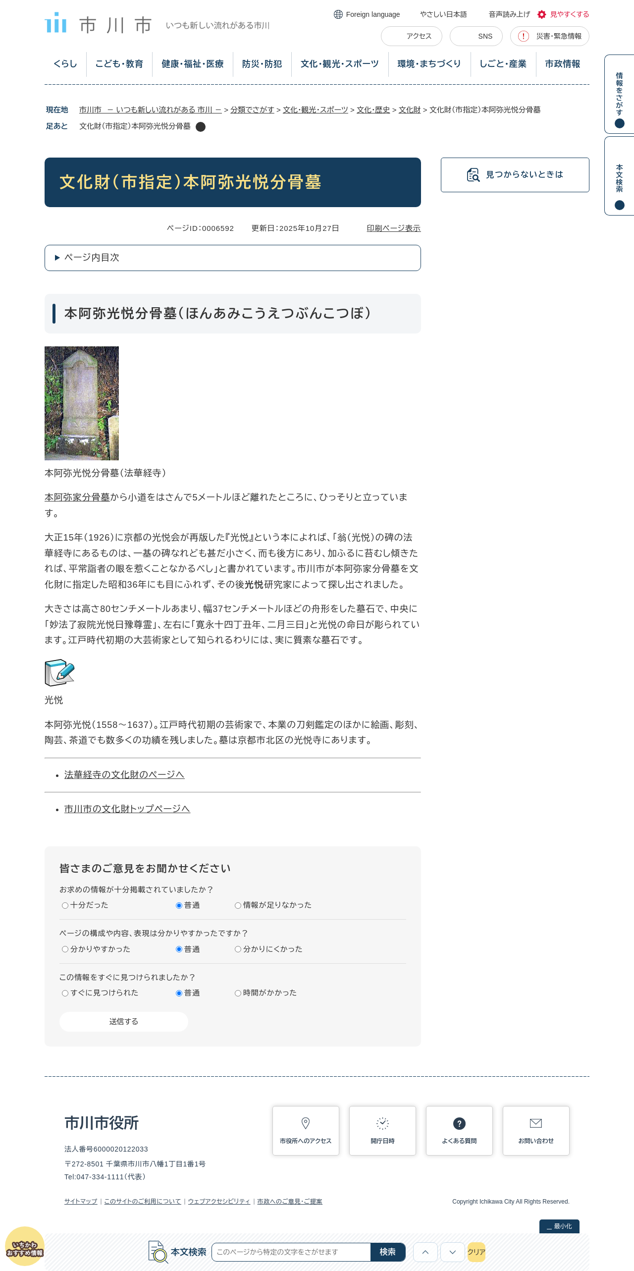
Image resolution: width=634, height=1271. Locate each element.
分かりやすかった (100, 949)
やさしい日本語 (443, 14)
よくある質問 (459, 1141)
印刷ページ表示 (394, 228)
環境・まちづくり (429, 64)
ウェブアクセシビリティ (219, 1201)
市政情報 (563, 64)
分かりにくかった (273, 949)
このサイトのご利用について (143, 1201)
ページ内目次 (91, 258)
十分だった (89, 905)
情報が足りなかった (277, 905)
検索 (388, 1252)
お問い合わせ (536, 1141)
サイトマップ (81, 1201)
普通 (192, 905)
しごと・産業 (503, 64)
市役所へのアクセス (305, 1141)
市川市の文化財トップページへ (127, 809)
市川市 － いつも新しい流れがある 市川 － (150, 110)
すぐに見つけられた (104, 993)
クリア (476, 1252)
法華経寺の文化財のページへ (124, 775)
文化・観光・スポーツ (340, 64)
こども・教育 (120, 64)
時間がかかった (270, 993)
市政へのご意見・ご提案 (290, 1201)
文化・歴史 (373, 110)
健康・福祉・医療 (192, 64)
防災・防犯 (262, 64)
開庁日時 (383, 1141)
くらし (65, 64)
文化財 (410, 110)
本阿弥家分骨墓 (77, 497)
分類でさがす (252, 110)
